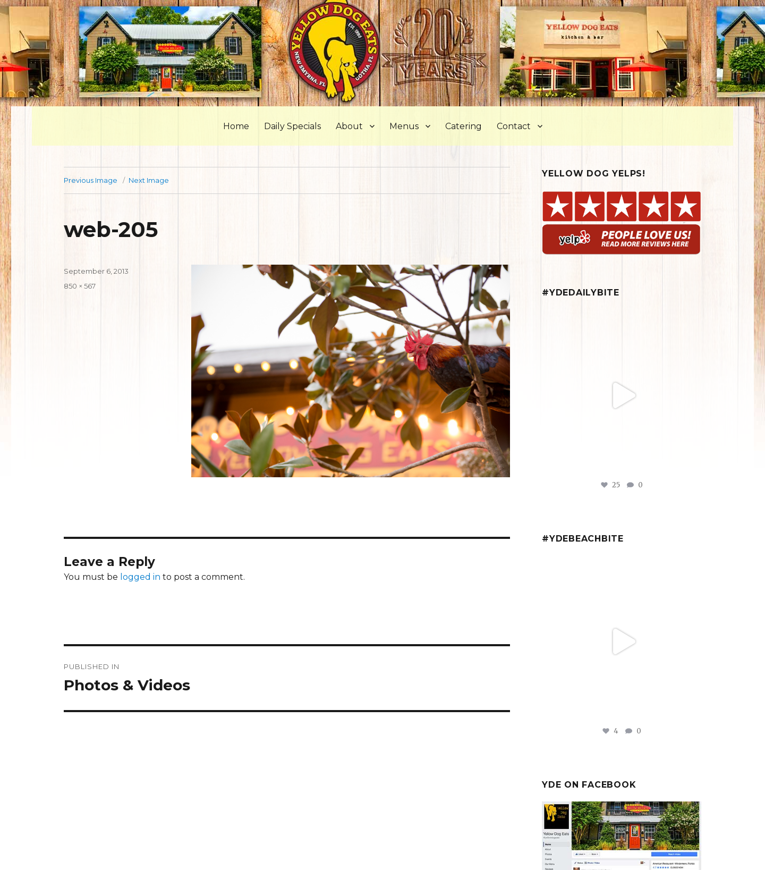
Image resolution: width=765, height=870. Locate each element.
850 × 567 (80, 286)
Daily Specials (292, 126)
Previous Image (90, 180)
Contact (514, 126)
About (349, 126)
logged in (140, 577)
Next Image (149, 180)
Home (236, 126)
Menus (404, 126)
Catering (463, 126)
